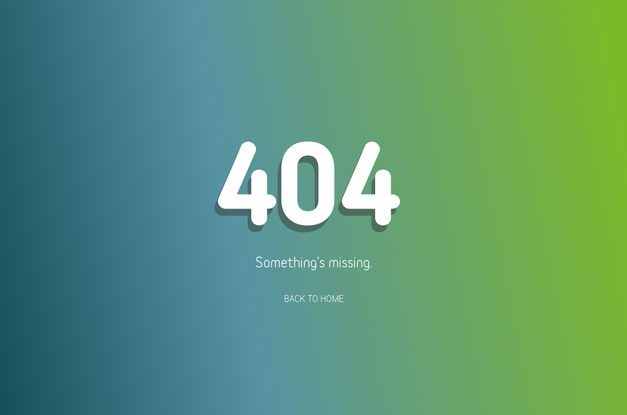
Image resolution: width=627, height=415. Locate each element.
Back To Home (313, 298)
